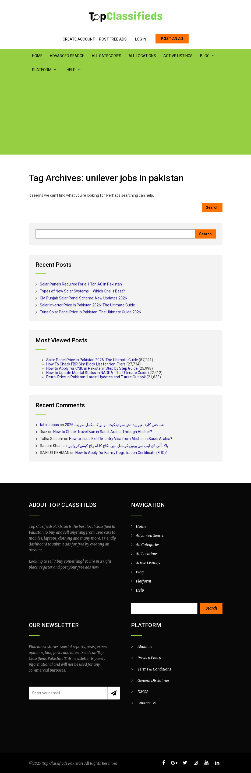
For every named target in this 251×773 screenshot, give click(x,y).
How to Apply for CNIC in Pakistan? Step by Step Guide (92, 368)
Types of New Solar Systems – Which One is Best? (82, 291)
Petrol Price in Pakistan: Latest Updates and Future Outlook (96, 377)
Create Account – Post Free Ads (95, 39)
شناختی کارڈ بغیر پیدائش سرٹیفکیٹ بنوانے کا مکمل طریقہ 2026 (114, 425)
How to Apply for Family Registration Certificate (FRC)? (121, 452)
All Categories (106, 56)
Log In (140, 39)
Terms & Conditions (154, 669)
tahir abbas (49, 425)
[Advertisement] (125, 117)
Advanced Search (67, 56)
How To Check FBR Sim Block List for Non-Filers (86, 364)
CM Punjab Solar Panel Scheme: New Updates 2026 (83, 298)
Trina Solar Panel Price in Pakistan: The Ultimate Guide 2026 (90, 312)
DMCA (143, 691)
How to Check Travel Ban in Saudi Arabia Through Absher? (102, 432)
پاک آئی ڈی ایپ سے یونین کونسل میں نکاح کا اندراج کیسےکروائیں (118, 446)
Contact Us (146, 703)
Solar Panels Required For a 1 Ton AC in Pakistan (81, 284)
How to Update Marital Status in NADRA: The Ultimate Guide (96, 373)
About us (144, 646)
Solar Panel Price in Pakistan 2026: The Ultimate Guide (92, 360)
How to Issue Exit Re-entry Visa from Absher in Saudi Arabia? (120, 439)
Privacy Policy (149, 657)
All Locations (142, 56)
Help (71, 70)
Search (211, 608)
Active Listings (178, 56)
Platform (41, 70)
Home (37, 56)
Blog (204, 56)
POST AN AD (172, 38)
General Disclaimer (153, 680)
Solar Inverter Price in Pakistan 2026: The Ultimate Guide (87, 305)
